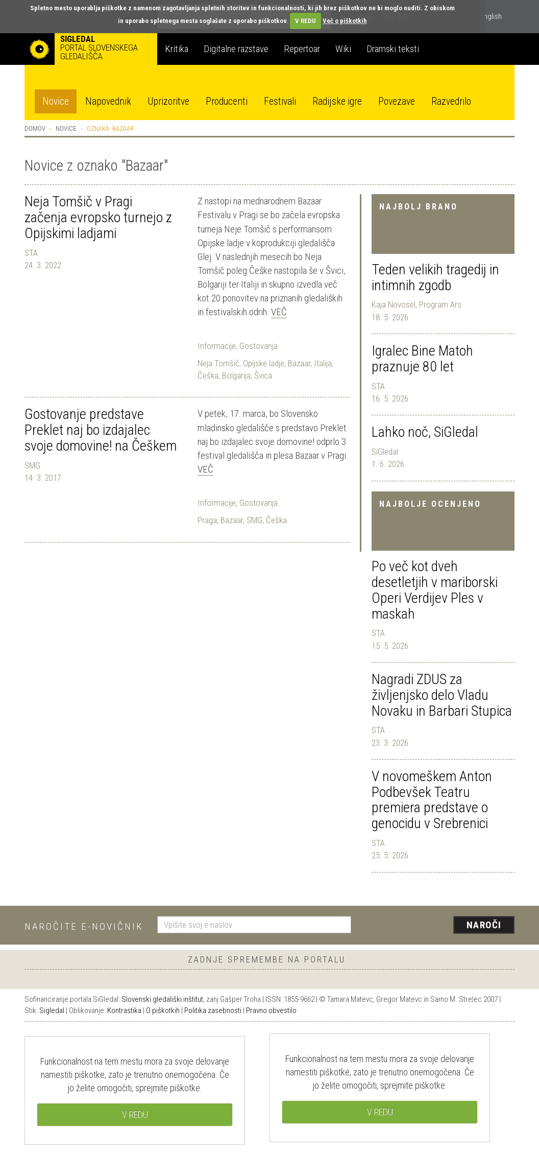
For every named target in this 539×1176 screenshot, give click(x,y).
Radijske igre (337, 101)
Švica (263, 375)
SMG (32, 465)
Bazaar (299, 363)
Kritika (176, 49)
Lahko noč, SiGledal (425, 432)
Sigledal (51, 1010)
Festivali (280, 101)
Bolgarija (236, 375)
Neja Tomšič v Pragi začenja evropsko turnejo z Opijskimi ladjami (98, 217)
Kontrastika (124, 1010)
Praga (207, 520)
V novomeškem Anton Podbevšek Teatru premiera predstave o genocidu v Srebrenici (432, 800)
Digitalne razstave (236, 49)
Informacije (217, 346)
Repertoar (302, 49)
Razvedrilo (451, 101)
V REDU (305, 21)
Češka (208, 375)
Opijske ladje (263, 363)
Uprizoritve (168, 101)
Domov (34, 128)
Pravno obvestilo (271, 1010)
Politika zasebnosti (212, 1010)
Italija (323, 363)
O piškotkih (163, 1010)
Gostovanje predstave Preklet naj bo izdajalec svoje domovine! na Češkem (100, 430)
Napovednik (108, 101)
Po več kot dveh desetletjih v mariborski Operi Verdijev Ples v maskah (435, 590)
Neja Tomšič (218, 363)
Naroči (484, 925)
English (491, 16)
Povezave (396, 101)
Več (279, 312)
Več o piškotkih (345, 21)
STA (378, 386)
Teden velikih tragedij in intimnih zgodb (435, 277)
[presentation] (439, 926)
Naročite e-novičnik (83, 926)
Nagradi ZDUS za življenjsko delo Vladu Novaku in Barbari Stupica (442, 695)
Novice (55, 101)
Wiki (343, 49)
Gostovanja (258, 346)
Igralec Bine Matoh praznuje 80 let (422, 358)
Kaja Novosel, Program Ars (416, 304)
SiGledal (385, 451)
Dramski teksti (392, 49)
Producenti (227, 101)
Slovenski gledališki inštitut (162, 999)
